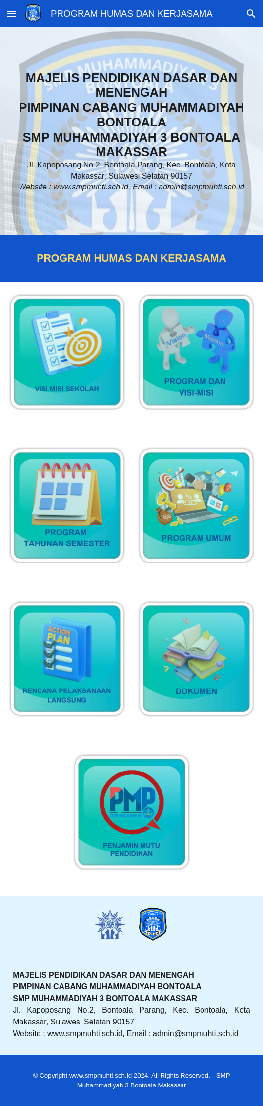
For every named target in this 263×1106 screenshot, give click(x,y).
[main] (131, 131)
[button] (11, 13)
